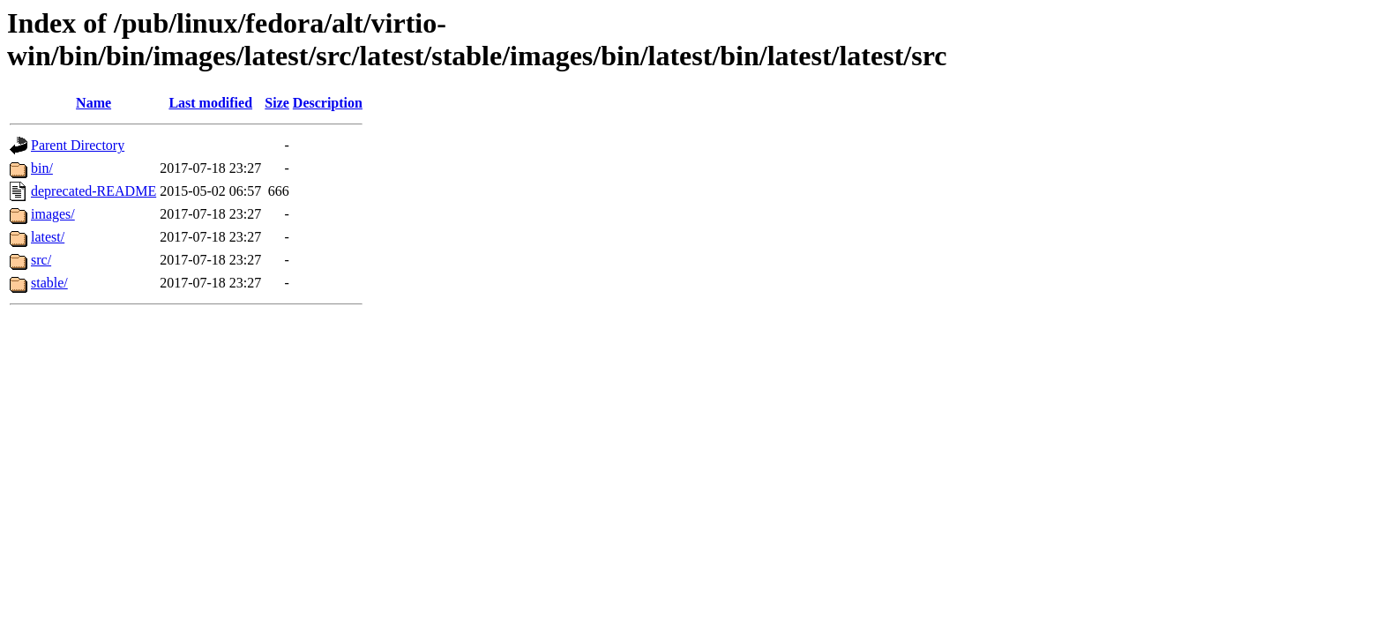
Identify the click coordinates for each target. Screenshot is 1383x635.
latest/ (47, 236)
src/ (41, 259)
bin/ (42, 168)
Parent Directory (77, 145)
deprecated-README (93, 190)
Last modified (210, 102)
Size (277, 102)
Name (93, 102)
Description (328, 102)
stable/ (49, 282)
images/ (53, 213)
